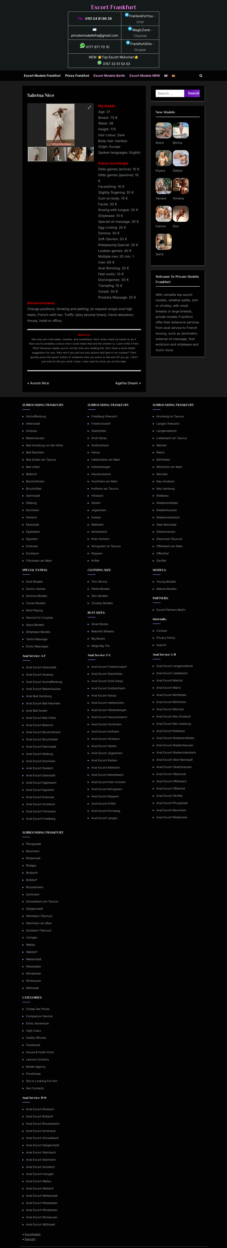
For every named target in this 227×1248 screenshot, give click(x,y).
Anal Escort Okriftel (169, 795)
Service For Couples (39, 617)
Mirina (177, 143)
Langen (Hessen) (167, 423)
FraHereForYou (138, 16)
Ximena (178, 198)
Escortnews (33, 1234)
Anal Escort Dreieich (39, 768)
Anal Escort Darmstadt (41, 746)
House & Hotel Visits (40, 1052)
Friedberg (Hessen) (104, 416)
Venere (161, 198)
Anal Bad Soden (36, 710)
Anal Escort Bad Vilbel (41, 717)
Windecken (33, 973)
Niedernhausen (166, 510)
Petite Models (100, 588)
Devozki (30, 1239)
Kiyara (160, 170)
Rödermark (33, 858)
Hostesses (33, 1045)
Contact (161, 630)
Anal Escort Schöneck (41, 1130)
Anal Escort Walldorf (40, 1188)
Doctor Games (35, 588)
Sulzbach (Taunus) (38, 930)
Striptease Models (38, 631)
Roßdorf (31, 880)
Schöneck (32, 894)
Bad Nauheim (35, 452)
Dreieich (31, 517)
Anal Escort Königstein (106, 789)
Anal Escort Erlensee (40, 797)
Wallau (30, 944)
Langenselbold (166, 430)
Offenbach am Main (169, 546)
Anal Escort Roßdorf (39, 1116)
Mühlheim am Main (169, 466)
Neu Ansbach (165, 481)
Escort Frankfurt (113, 7)
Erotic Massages (37, 646)
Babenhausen (35, 438)
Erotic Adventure (37, 1023)
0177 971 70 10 (94, 47)
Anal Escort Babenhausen (43, 688)
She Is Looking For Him (41, 1081)
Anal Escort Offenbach (171, 781)
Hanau (95, 452)
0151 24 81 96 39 (98, 19)
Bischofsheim (35, 481)
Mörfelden (163, 459)
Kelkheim (97, 524)
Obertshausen (165, 531)
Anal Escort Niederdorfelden (175, 738)
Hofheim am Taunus (105, 488)
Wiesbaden (33, 966)
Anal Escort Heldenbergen (109, 710)
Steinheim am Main (39, 923)
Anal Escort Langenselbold (174, 666)
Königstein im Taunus (106, 546)
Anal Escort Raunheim (171, 810)
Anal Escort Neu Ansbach (173, 716)
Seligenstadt (34, 908)
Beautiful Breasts (102, 631)
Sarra (159, 254)
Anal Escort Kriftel (103, 803)
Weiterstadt (33, 959)
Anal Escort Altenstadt (41, 667)
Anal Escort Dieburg (39, 753)
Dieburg (31, 502)
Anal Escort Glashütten (107, 673)
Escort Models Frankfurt (42, 76)
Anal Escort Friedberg (40, 818)
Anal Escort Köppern (105, 796)
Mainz (160, 452)
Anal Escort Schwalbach (42, 1138)
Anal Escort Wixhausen (41, 1217)
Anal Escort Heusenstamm (109, 717)
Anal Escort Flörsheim (41, 811)
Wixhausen (33, 980)
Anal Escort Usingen (40, 1174)
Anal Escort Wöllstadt (40, 1224)
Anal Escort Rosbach (40, 1109)
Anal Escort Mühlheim (171, 702)
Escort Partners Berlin (170, 609)
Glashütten (98, 430)
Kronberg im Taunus (170, 416)
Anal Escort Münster (170, 709)
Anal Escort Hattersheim (107, 702)
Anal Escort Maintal (169, 680)
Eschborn (32, 553)
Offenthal (162, 553)
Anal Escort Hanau (103, 695)
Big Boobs (98, 638)
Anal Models (34, 581)
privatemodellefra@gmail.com (94, 35)
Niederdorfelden (167, 502)
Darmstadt (33, 495)
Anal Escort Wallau (38, 1181)
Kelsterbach (99, 531)
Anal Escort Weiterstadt (42, 1195)
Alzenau (31, 430)
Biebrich (31, 474)
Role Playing (34, 610)
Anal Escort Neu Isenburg (173, 723)
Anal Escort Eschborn (40, 804)
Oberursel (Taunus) (169, 539)
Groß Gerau (99, 438)
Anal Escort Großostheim (108, 688)
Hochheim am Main (104, 481)
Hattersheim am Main (105, 459)
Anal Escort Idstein (104, 746)
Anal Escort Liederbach (172, 673)
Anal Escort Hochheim (106, 724)
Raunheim (33, 851)
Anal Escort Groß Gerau (107, 681)
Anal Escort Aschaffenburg (44, 681)
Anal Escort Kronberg (105, 810)
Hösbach (97, 495)
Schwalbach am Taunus (42, 901)
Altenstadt (33, 423)
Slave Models (35, 624)
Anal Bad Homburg (39, 696)
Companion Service (39, 1016)
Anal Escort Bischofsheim (43, 732)
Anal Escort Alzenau (39, 674)
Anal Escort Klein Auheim (108, 782)
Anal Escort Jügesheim (107, 753)
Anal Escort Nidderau (170, 731)
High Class (33, 1030)
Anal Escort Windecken (41, 1210)
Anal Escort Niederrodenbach (176, 752)
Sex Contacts (35, 1088)
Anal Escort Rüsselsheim (43, 1123)
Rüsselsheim (34, 887)
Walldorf (31, 952)
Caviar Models (35, 603)
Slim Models (99, 595)
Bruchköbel (33, 488)
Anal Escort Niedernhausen (174, 745)
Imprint (161, 645)
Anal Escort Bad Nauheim (43, 703)
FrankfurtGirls (139, 44)
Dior (176, 226)
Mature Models (166, 588)
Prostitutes (33, 1073)
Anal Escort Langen (104, 818)
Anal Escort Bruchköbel (42, 739)
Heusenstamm (101, 474)
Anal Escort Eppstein (40, 789)
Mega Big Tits (100, 645)
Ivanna (161, 226)
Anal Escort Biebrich (39, 725)
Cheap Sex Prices (38, 1009)
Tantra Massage (36, 639)
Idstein (96, 502)
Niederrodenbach (168, 517)
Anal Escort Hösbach (105, 738)
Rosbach (32, 872)
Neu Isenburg (165, 488)
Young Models (166, 581)
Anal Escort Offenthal (170, 788)
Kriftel (95, 560)
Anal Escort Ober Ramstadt (174, 759)
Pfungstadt (33, 844)
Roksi (160, 143)
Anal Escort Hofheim (105, 731)
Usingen (31, 937)
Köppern (97, 553)
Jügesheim (98, 510)
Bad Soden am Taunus (41, 459)
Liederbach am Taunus (171, 438)
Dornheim (32, 510)
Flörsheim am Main (39, 560)
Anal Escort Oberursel (171, 774)
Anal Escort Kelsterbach (107, 774)
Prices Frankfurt (77, 76)
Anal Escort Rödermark (171, 817)
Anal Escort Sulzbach (40, 1167)
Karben (96, 517)
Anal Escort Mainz (168, 687)
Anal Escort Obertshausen (174, 767)
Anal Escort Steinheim (41, 1159)
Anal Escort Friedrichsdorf (109, 666)
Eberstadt (32, 524)
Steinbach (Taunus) (39, 916)
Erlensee (32, 546)
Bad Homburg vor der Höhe (44, 445)
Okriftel (161, 560)
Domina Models (36, 595)
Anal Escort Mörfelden (171, 695)
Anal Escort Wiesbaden (41, 1203)
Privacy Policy (165, 637)
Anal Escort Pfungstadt (172, 803)
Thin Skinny (99, 581)
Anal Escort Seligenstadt (42, 1145)
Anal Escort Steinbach (41, 1152)
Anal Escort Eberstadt (40, 775)
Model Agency (35, 1066)
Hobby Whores (36, 1037)
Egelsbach (33, 531)
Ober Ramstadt (166, 524)
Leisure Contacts (37, 1059)
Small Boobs (99, 624)
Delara (177, 170)
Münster (162, 474)
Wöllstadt (32, 988)
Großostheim (100, 445)
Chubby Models (102, 603)
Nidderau (162, 495)
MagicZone (139, 30)
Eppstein (32, 539)
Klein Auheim (100, 539)
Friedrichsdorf (100, 423)
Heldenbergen (100, 466)
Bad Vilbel (33, 466)
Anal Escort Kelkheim (105, 767)
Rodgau (31, 865)
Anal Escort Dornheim (40, 761)
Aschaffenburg (36, 416)
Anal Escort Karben (104, 760)
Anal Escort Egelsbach (41, 782)
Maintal (161, 445)
